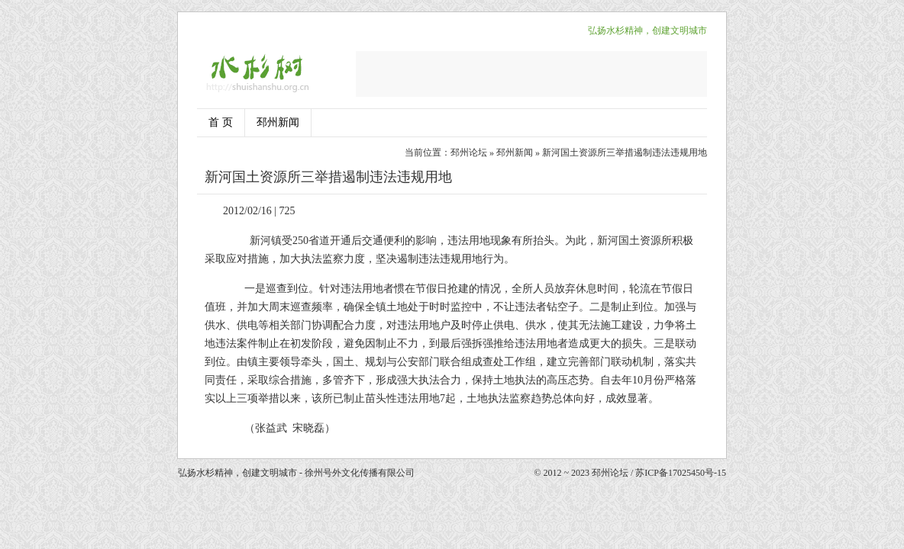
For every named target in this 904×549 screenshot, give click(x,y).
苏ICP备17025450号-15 (680, 472)
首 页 (220, 122)
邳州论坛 (468, 152)
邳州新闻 (278, 122)
